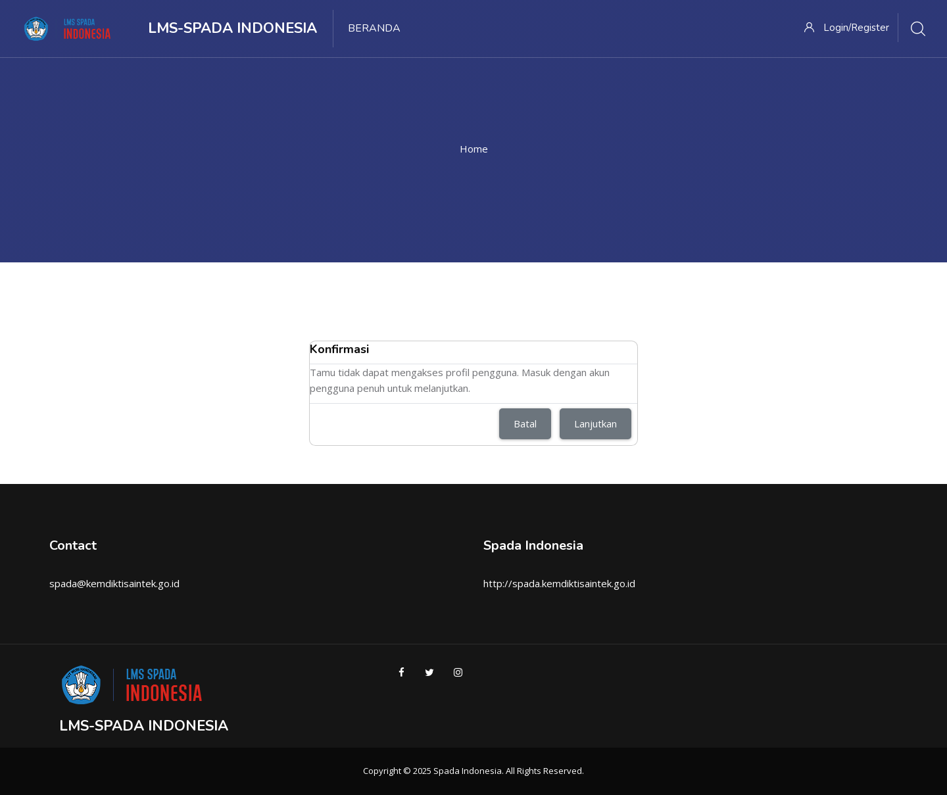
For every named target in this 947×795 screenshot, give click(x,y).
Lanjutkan (595, 423)
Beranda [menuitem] (374, 28)
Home (474, 148)
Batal (525, 423)
